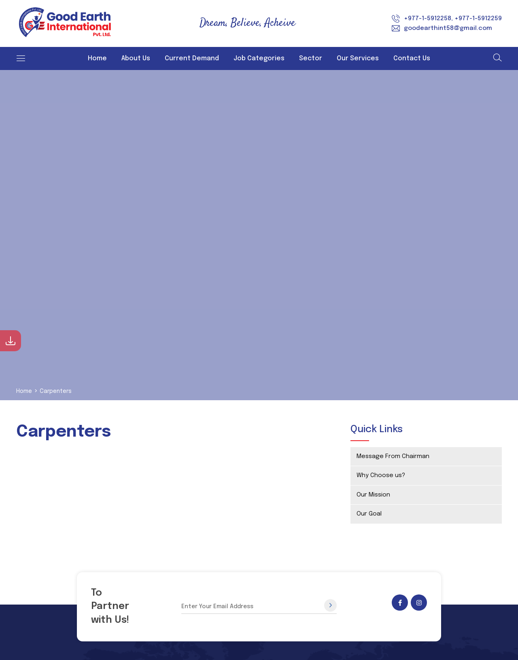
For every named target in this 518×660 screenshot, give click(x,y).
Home (97, 58)
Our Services (358, 58)
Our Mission (373, 495)
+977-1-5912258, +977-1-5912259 (453, 18)
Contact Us (411, 58)
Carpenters (56, 391)
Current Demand (192, 58)
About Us (135, 58)
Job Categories (259, 58)
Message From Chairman (393, 456)
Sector (310, 58)
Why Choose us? (381, 475)
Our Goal (369, 514)
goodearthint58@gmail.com (448, 28)
